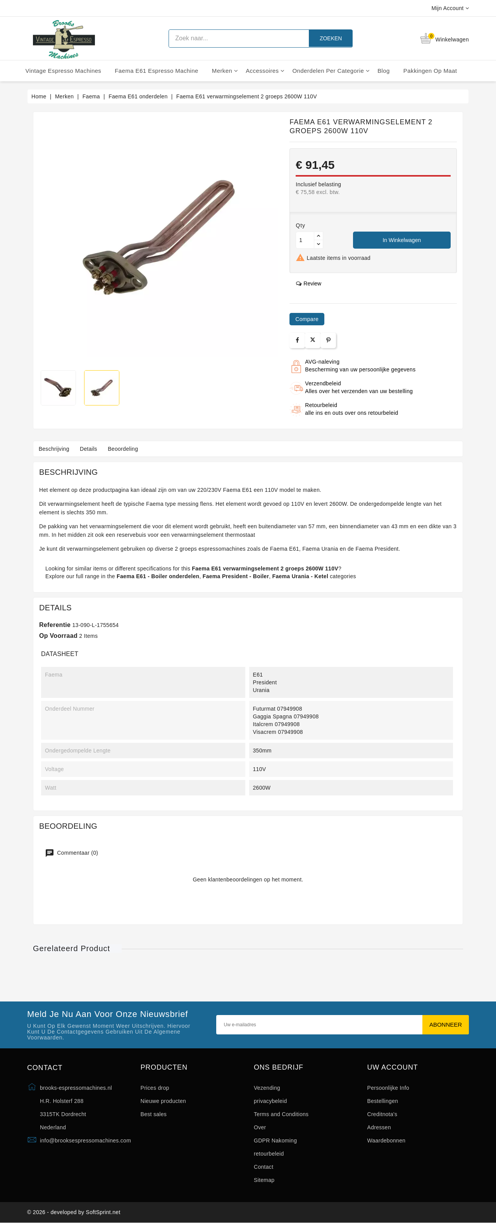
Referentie (55, 625)
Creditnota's (382, 1114)
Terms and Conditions (281, 1114)
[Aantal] (305, 240)
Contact (263, 1167)
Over (260, 1127)
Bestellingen (382, 1101)
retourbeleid (269, 1154)
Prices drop (155, 1088)
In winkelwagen (401, 240)
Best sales (154, 1114)
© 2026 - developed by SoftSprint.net (74, 1212)
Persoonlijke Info (388, 1088)
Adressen (379, 1127)
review (308, 283)
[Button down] (318, 244)
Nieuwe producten (163, 1101)
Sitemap (264, 1180)
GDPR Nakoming (275, 1140)
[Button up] (318, 236)
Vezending (267, 1088)
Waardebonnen (386, 1140)
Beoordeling (125, 449)
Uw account (392, 1067)
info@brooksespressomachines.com (85, 1140)
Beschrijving (54, 449)
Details (90, 449)
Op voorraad (58, 635)
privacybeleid (270, 1101)
